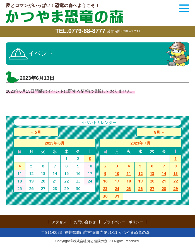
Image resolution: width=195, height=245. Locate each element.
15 (175, 173)
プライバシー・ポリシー (123, 222)
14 (164, 173)
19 (140, 181)
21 (164, 181)
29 (175, 188)
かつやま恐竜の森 (64, 16)
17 (117, 181)
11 (128, 173)
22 (175, 181)
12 (140, 173)
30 (105, 196)
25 (128, 188)
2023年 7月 (140, 143)
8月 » (160, 132)
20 (152, 181)
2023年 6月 (54, 143)
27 (152, 188)
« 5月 (35, 132)
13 (152, 173)
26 (140, 188)
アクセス (59, 222)
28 (164, 188)
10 (117, 173)
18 (128, 181)
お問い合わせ (85, 222)
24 (117, 188)
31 (117, 196)
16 (105, 181)
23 (105, 188)
